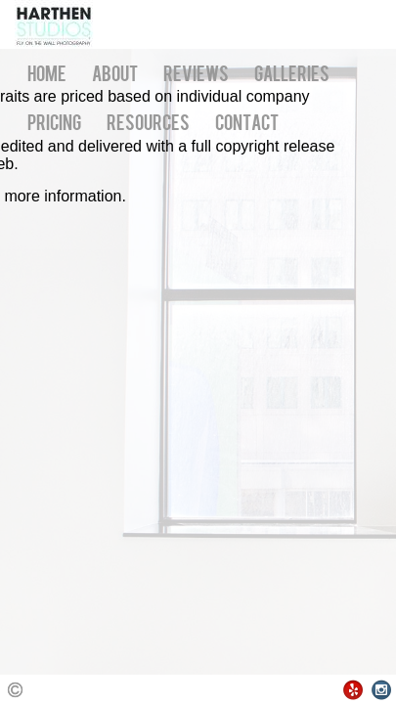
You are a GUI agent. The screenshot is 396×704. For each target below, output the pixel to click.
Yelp (353, 690)
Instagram (382, 690)
